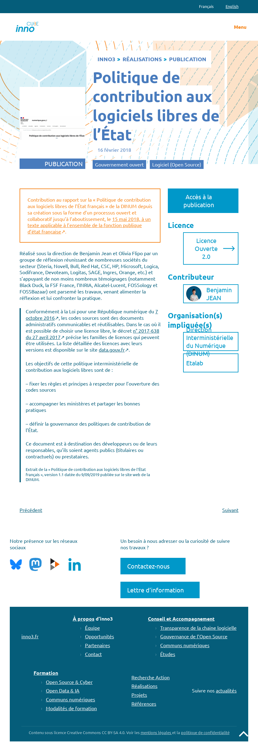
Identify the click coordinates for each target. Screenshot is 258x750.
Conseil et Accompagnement (181, 618)
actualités (226, 690)
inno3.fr (30, 636)
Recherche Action (150, 677)
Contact (93, 654)
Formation (46, 673)
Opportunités (99, 636)
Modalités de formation (71, 708)
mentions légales (156, 732)
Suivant (230, 510)
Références (143, 703)
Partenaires (97, 645)
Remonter (243, 734)
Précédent (31, 510)
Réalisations (144, 686)
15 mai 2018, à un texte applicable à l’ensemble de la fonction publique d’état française (89, 225)
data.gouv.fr (112, 349)
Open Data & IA (62, 690)
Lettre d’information (155, 590)
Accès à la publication (198, 200)
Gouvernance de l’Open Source (193, 636)
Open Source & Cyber (69, 682)
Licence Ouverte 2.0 (206, 248)
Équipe (92, 628)
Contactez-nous (148, 566)
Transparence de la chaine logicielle (198, 628)
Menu (240, 26)
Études (167, 654)
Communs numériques (184, 645)
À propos (83, 618)
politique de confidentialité (205, 732)
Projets (139, 695)
